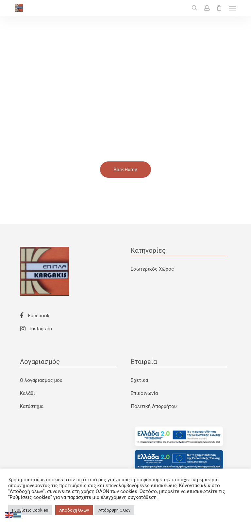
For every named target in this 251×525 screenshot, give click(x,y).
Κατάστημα (31, 406)
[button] (232, 8)
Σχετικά (139, 380)
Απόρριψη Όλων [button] (114, 510)
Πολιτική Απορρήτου (154, 406)
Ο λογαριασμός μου (41, 380)
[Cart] (219, 8)
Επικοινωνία (144, 393)
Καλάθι (27, 393)
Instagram (36, 329)
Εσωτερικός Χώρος (152, 269)
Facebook (34, 316)
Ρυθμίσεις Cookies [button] (30, 510)
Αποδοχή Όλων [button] (74, 510)
